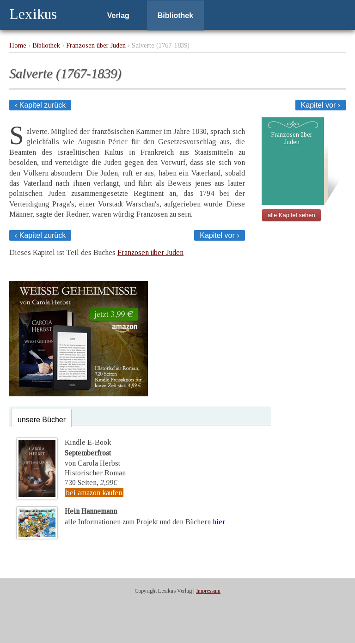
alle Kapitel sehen (291, 215)
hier (219, 522)
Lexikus (33, 14)
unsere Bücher (42, 420)
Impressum (208, 591)
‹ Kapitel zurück (40, 105)
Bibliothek (175, 15)
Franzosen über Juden (96, 45)
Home (17, 45)
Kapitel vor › (320, 105)
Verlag (118, 15)
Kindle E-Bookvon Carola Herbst (92, 452)
